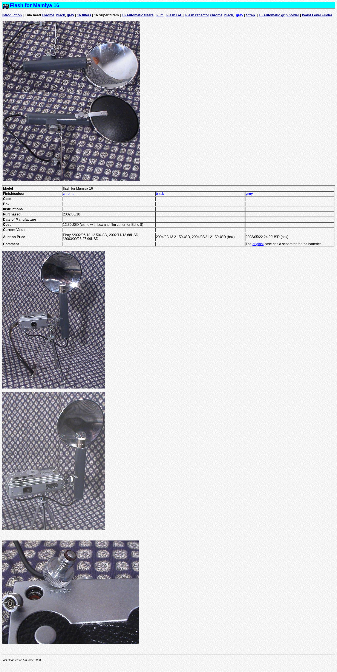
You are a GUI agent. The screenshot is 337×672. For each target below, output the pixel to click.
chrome (68, 193)
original (258, 244)
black (160, 193)
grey (239, 15)
